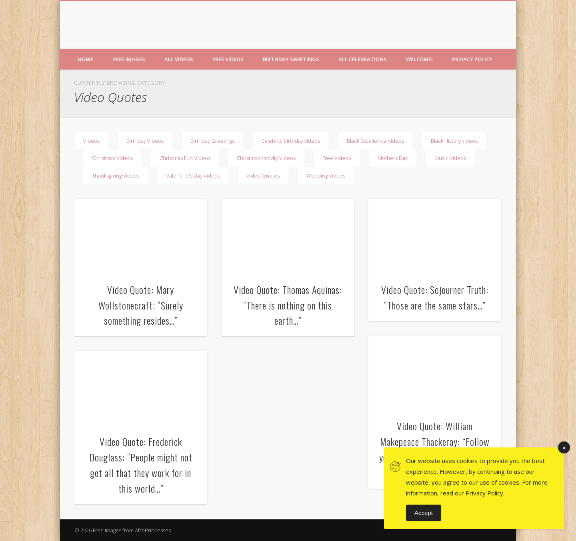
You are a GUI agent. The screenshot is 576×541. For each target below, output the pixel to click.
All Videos (178, 59)
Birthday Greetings (291, 59)
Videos (91, 140)
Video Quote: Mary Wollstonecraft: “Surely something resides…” (140, 305)
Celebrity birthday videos (290, 140)
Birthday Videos (145, 140)
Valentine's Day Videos (193, 175)
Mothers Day (393, 158)
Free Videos (228, 59)
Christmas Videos (112, 158)
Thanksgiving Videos (115, 175)
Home (85, 59)
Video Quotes (263, 175)
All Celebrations (362, 59)
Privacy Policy (472, 59)
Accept (423, 512)
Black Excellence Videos (375, 140)
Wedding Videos (325, 175)
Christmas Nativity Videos (266, 158)
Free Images (128, 59)
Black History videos (454, 140)
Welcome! (419, 59)
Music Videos (450, 158)
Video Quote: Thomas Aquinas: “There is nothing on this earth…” (288, 305)
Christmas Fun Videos (185, 158)
